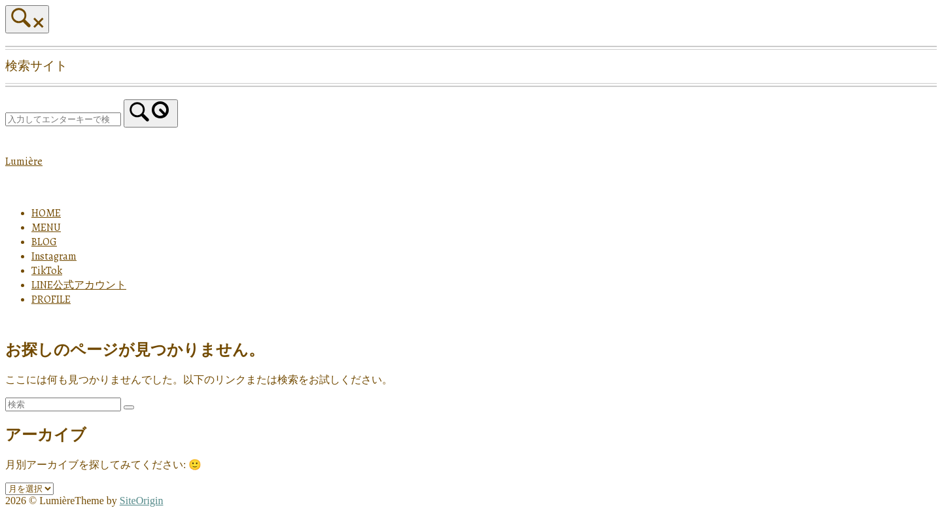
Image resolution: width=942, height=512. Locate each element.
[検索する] (63, 119)
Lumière (24, 161)
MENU (46, 227)
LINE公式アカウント (78, 285)
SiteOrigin (142, 500)
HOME (46, 213)
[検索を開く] (27, 19)
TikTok (46, 271)
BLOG (44, 242)
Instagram (54, 256)
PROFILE (51, 299)
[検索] (151, 113)
